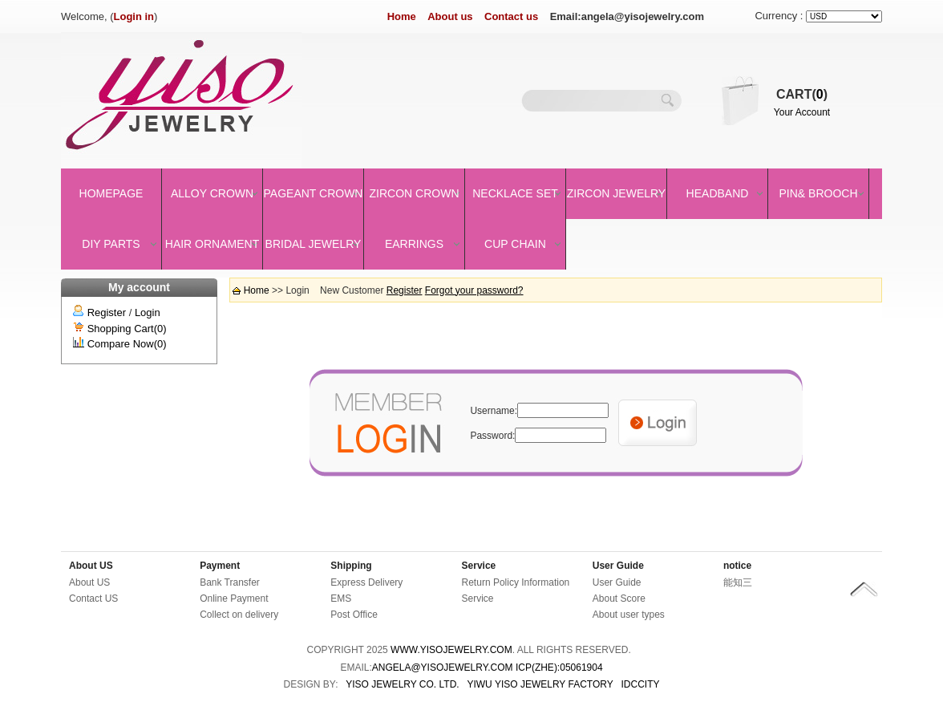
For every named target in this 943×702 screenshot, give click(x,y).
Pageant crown (313, 193)
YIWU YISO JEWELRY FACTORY (540, 684)
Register (106, 312)
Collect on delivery (239, 614)
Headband (717, 193)
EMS (340, 598)
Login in (134, 16)
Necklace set (515, 193)
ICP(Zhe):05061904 (559, 667)
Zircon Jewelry (616, 193)
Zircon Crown (414, 193)
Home (401, 16)
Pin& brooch (818, 193)
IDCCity (640, 684)
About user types (629, 614)
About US (91, 565)
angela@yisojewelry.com (442, 667)
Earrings (414, 243)
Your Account (802, 112)
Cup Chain (515, 243)
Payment (220, 565)
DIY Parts (111, 243)
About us (449, 16)
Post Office (353, 614)
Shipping (350, 565)
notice (737, 565)
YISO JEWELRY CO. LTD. (402, 684)
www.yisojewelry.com (451, 649)
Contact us (511, 16)
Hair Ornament (212, 243)
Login (147, 312)
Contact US (93, 598)
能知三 (737, 582)
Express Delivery (366, 582)
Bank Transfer (230, 582)
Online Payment (234, 598)
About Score (619, 598)
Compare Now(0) (127, 344)
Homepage (111, 193)
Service (479, 565)
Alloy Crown (212, 193)
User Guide (618, 565)
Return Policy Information (516, 582)
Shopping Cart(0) (127, 329)
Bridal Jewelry (313, 243)
